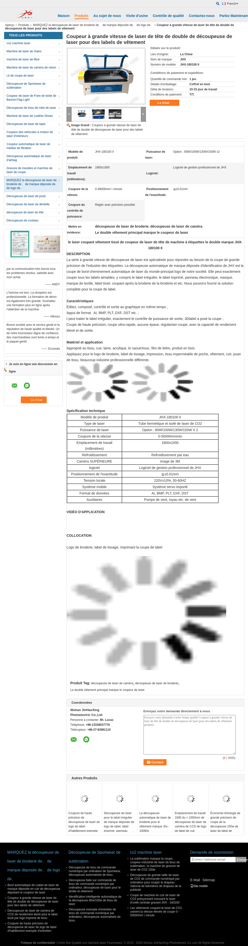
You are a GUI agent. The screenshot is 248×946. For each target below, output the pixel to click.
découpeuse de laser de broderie (156, 683)
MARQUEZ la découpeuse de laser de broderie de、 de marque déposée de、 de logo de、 (93, 25)
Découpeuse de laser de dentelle (28, 204)
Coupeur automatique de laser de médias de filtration (28, 146)
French (232, 3)
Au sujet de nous (107, 16)
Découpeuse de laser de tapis (26, 124)
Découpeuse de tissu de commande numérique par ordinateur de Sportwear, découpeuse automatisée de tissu (95, 871)
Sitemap (208, 880)
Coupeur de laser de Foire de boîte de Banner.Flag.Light (31, 97)
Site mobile (199, 886)
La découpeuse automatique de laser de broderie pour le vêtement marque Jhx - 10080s (155, 822)
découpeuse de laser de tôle (25, 212)
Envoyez (241, 860)
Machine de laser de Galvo (24, 51)
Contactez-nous (202, 16)
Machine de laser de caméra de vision (31, 67)
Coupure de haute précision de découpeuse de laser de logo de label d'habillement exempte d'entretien (84, 824)
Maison (64, 16)
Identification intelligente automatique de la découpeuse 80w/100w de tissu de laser (95, 900)
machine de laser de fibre (23, 59)
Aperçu (9, 25)
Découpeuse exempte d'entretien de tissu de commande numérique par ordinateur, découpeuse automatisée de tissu (95, 915)
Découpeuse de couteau (23, 220)
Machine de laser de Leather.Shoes (30, 116)
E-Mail (195, 880)
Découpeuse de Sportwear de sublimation (26, 85)
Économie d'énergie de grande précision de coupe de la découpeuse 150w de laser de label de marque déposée (225, 824)
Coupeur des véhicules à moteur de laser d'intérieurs (30, 134)
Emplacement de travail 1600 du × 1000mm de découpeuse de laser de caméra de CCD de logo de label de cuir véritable (191, 824)
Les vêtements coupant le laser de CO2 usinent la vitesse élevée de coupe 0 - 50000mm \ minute (156, 911)
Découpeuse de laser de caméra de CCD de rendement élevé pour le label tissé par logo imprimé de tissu (33, 914)
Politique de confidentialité (38, 943)
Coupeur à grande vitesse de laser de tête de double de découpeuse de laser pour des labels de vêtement (107, 129)
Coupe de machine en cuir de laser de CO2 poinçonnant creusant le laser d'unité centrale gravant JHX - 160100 (155, 898)
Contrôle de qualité (168, 16)
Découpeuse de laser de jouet (26, 196)
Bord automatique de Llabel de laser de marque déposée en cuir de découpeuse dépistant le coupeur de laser (34, 888)
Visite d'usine (137, 16)
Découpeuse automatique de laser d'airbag (29, 158)
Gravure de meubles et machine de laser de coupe (29, 170)
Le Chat (167, 102)
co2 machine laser (18, 43)
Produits (82, 16)
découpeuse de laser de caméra (112, 683)
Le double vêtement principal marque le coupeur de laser (107, 690)
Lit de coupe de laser (20, 75)
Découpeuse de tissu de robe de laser (31, 108)
